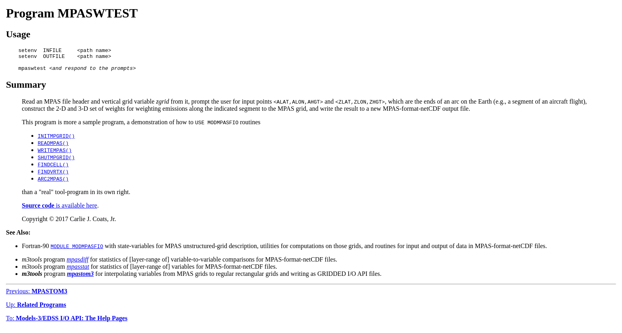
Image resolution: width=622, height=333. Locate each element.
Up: (36, 309)
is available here (59, 210)
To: (66, 323)
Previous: (36, 296)
